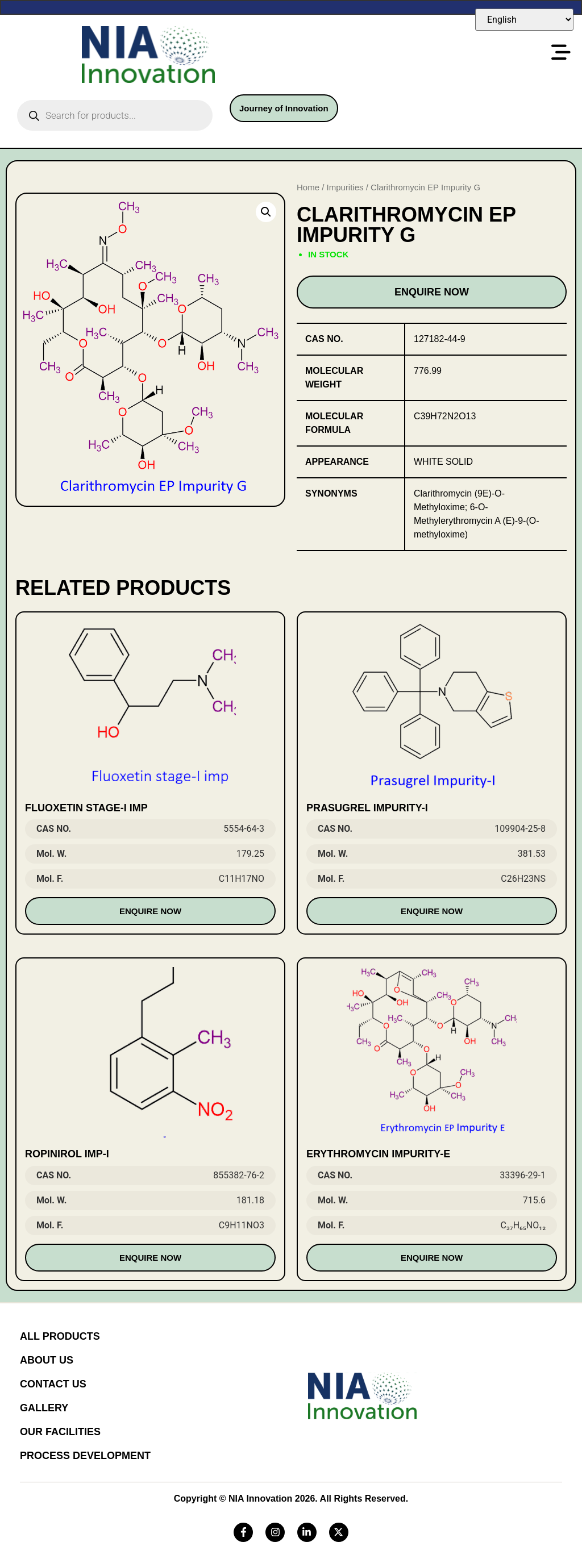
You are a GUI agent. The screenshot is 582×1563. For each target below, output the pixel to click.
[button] (266, 212)
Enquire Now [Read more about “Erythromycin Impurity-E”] (432, 1257)
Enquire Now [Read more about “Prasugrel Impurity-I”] (432, 911)
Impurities (345, 187)
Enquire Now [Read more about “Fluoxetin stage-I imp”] (150, 911)
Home (308, 187)
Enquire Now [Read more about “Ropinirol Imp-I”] (150, 1257)
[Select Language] (524, 20)
